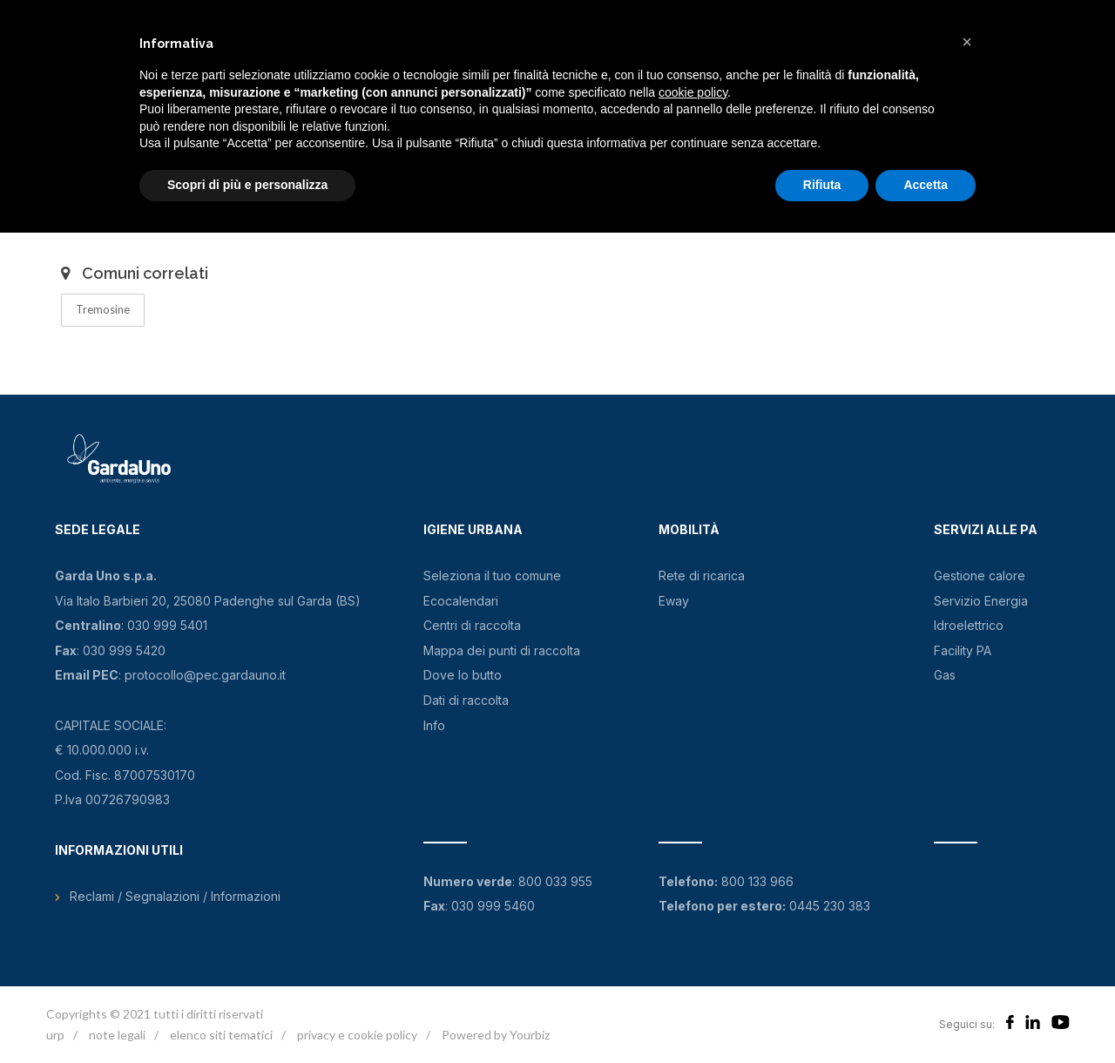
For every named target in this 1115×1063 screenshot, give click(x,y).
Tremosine (103, 309)
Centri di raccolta (472, 625)
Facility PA (962, 650)
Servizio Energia (981, 600)
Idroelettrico (969, 625)
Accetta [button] (925, 185)
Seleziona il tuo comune (492, 575)
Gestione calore (979, 575)
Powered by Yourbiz (496, 1034)
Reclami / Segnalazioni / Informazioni (175, 896)
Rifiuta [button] (822, 185)
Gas (945, 674)
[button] (967, 42)
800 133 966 (757, 881)
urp (55, 1034)
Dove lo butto (462, 674)
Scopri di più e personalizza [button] (247, 185)
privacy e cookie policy (357, 1034)
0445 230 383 (829, 905)
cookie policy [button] (693, 92)
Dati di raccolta (466, 700)
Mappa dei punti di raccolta (501, 650)
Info (434, 725)
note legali (117, 1034)
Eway (674, 600)
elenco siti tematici (221, 1034)
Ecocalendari (460, 600)
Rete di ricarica (702, 575)
